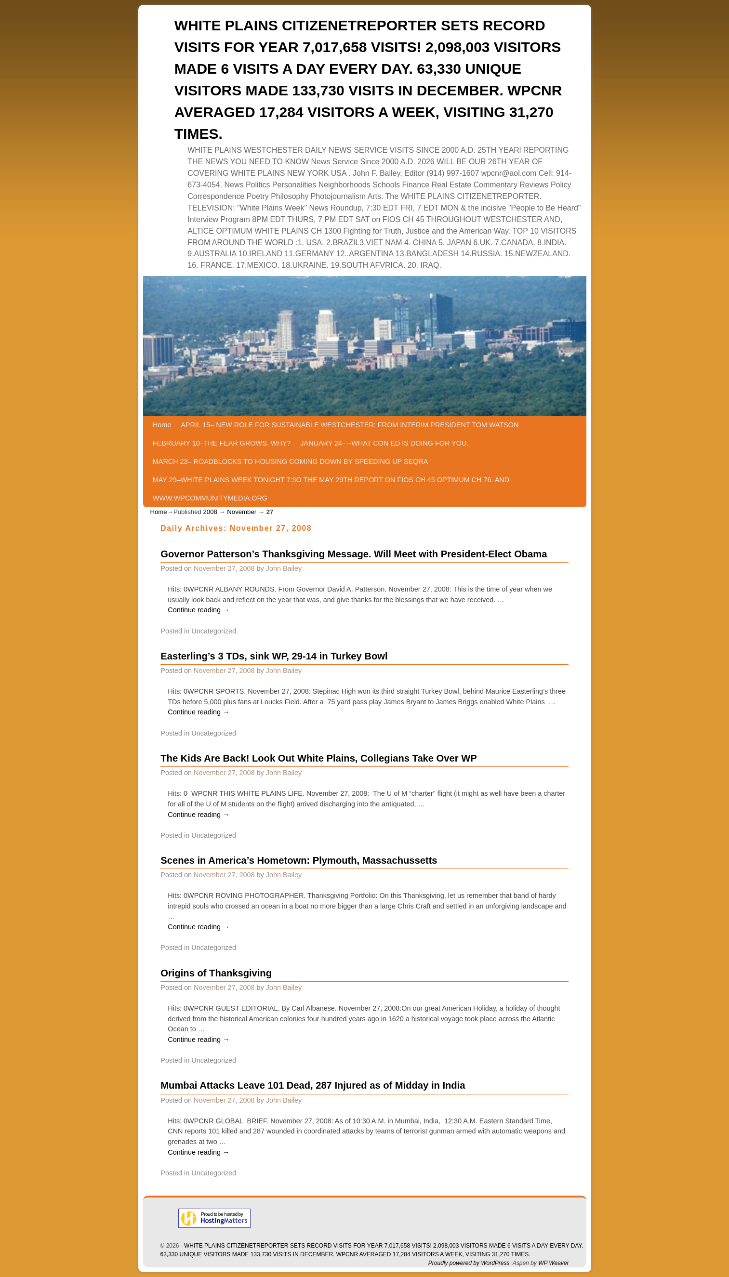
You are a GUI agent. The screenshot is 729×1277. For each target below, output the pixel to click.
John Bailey (284, 568)
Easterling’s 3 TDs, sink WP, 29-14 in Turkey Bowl (273, 656)
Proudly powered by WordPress (469, 1263)
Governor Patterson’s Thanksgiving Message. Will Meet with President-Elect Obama (353, 554)
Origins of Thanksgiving (216, 973)
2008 (210, 511)
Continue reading (198, 610)
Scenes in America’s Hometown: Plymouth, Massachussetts (298, 860)
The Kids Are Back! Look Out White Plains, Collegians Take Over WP (318, 758)
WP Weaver (553, 1263)
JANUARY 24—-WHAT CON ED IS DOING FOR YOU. (384, 443)
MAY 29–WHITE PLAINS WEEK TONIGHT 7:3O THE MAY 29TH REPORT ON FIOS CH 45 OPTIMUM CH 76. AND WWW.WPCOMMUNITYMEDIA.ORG (331, 489)
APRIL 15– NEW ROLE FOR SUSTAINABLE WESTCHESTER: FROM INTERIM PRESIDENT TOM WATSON (349, 425)
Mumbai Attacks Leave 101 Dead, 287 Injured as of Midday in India (312, 1085)
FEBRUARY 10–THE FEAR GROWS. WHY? (222, 443)
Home (162, 425)
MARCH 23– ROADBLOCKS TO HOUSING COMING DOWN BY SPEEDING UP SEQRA (290, 461)
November (241, 511)
